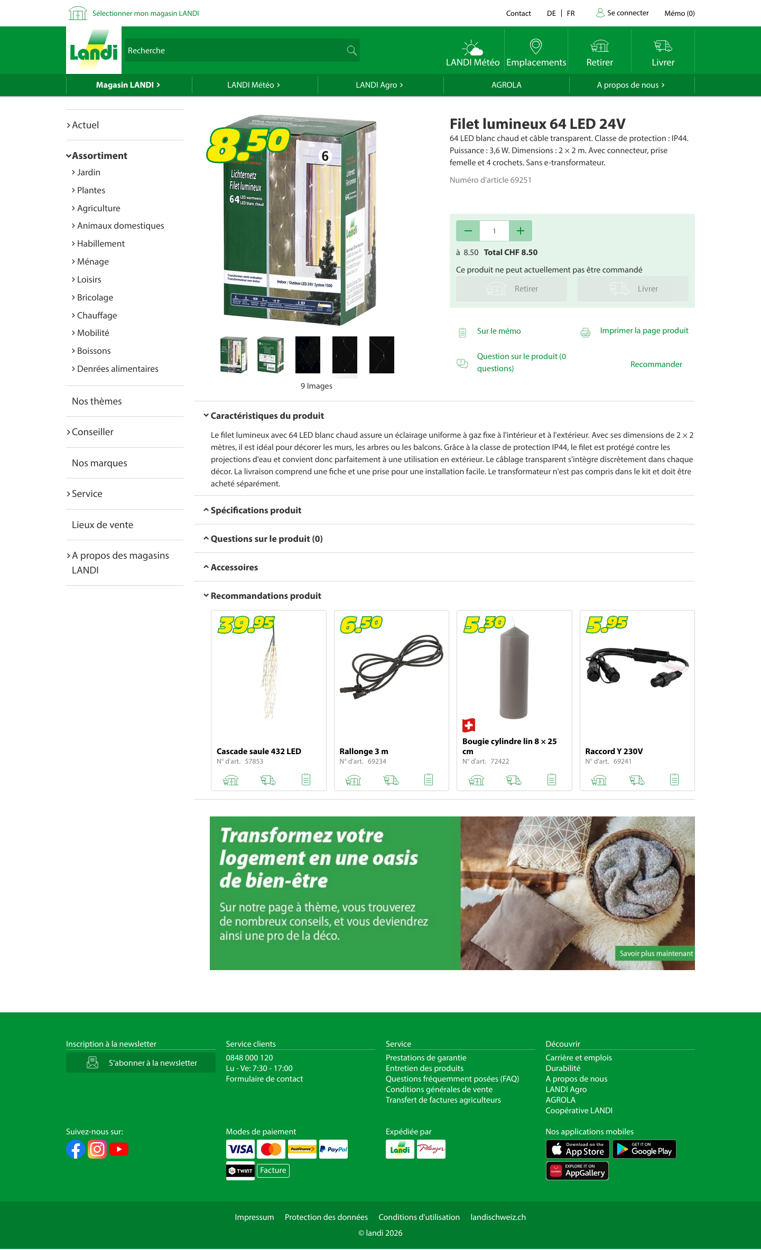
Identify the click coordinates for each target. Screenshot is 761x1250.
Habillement (101, 243)
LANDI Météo (250, 85)
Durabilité (563, 1068)
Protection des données (326, 1217)
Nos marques (99, 462)
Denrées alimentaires (118, 368)
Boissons (94, 350)
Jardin (88, 172)
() (680, 13)
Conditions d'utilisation (419, 1217)
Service (87, 493)
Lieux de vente (102, 524)
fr (571, 13)
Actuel (85, 124)
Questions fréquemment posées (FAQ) (452, 1079)
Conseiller (93, 431)
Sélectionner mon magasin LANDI (145, 13)
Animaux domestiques (120, 225)
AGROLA (506, 85)
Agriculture (98, 208)
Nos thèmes (97, 400)
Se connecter (627, 12)
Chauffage (97, 315)
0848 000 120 (249, 1057)
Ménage (93, 261)
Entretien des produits (424, 1068)
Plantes (91, 190)
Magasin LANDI (125, 85)
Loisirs (89, 279)
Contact (518, 13)
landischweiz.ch (498, 1217)
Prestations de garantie (426, 1057)
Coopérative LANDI (579, 1110)
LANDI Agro (376, 85)
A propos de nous (627, 85)
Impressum (254, 1217)
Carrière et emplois (579, 1057)
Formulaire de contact (264, 1079)
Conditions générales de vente (439, 1089)
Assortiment (99, 155)
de (551, 13)
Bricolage (95, 297)
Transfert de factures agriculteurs (443, 1100)
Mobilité (93, 332)
